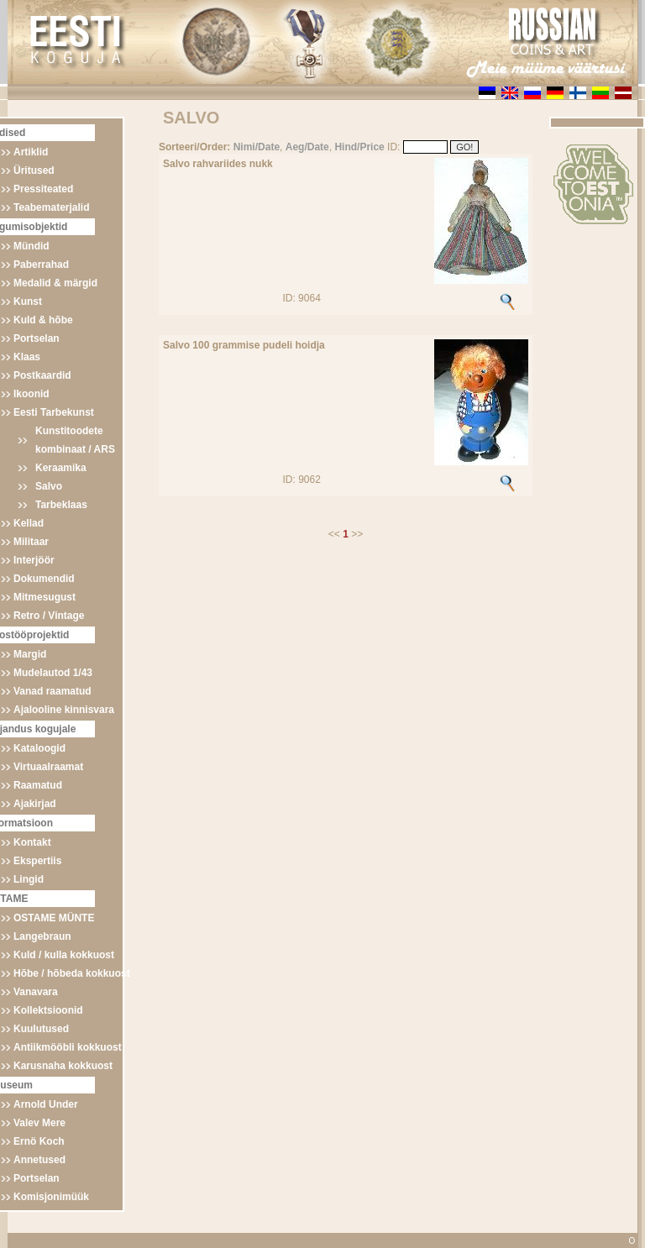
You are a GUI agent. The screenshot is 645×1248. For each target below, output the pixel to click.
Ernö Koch (39, 1141)
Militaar (31, 542)
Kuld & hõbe (43, 320)
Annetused (39, 1160)
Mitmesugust (44, 597)
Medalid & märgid (55, 283)
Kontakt (32, 842)
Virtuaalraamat (48, 767)
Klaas (26, 357)
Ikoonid (31, 394)
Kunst (27, 301)
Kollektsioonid (48, 1010)
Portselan (36, 338)
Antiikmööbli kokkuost (67, 1047)
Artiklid (30, 152)
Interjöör (34, 560)
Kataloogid (39, 748)
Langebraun (42, 936)
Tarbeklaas (61, 505)
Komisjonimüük (51, 1197)
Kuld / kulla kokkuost (63, 955)
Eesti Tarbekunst (53, 412)
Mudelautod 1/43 (52, 673)
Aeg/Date (307, 147)
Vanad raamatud (52, 691)
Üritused (34, 170)
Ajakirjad (34, 804)
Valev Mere (39, 1123)
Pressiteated (43, 189)
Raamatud (37, 785)
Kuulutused (41, 1029)
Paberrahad (41, 264)
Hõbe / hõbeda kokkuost (71, 973)
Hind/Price (359, 147)
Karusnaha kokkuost (63, 1066)
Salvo (48, 486)
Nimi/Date (256, 147)
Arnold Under (45, 1104)
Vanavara (35, 992)
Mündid (31, 246)
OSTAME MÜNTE (53, 918)
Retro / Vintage (48, 615)
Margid (29, 654)
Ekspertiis (37, 861)
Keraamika (61, 468)
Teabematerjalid (51, 207)
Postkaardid (42, 375)
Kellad (28, 523)
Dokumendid (44, 579)
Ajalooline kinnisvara (63, 710)
